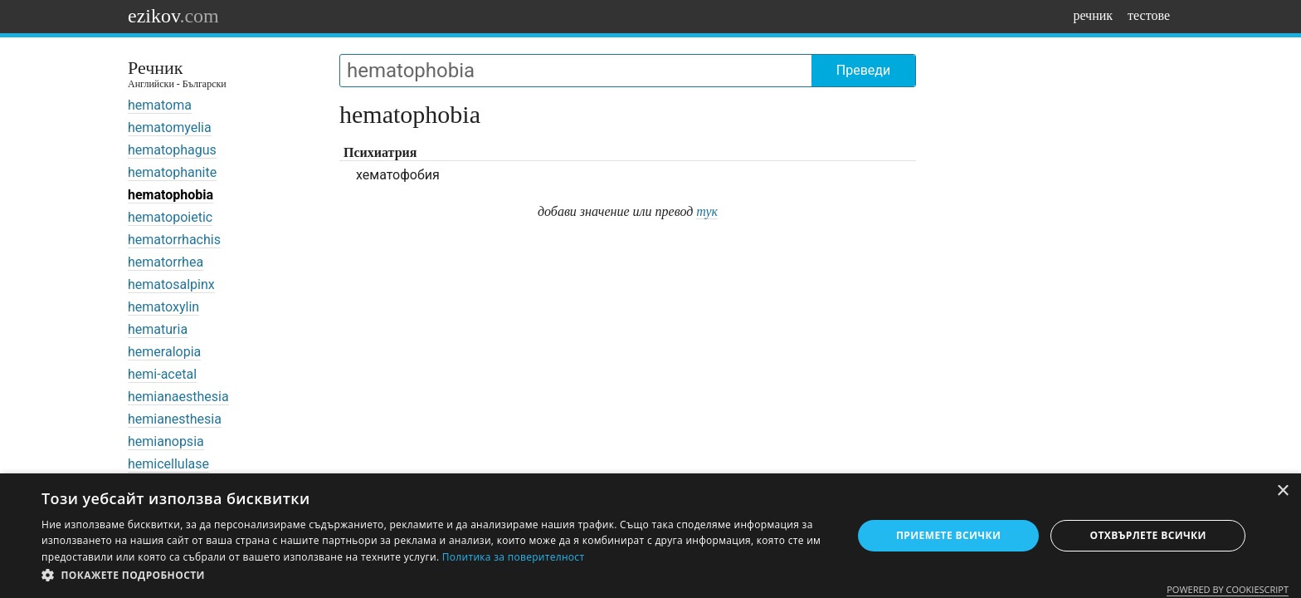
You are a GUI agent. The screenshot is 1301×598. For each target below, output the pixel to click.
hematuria (158, 329)
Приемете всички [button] (948, 535)
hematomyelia (170, 127)
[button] (434, 576)
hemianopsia (166, 441)
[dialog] (650, 535)
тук (707, 211)
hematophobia (170, 195)
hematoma (160, 105)
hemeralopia (164, 352)
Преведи (863, 70)
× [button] (1282, 491)
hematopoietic (170, 217)
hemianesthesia (175, 419)
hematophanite (172, 172)
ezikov (173, 16)
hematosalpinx (171, 284)
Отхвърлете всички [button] (1148, 535)
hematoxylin (163, 307)
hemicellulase (168, 464)
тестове (1149, 15)
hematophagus (172, 150)
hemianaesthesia (178, 396)
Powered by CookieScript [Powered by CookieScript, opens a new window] (1228, 589)
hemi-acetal (162, 374)
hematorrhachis (174, 240)
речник (1093, 15)
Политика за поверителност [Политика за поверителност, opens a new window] (513, 557)
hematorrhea (165, 262)
